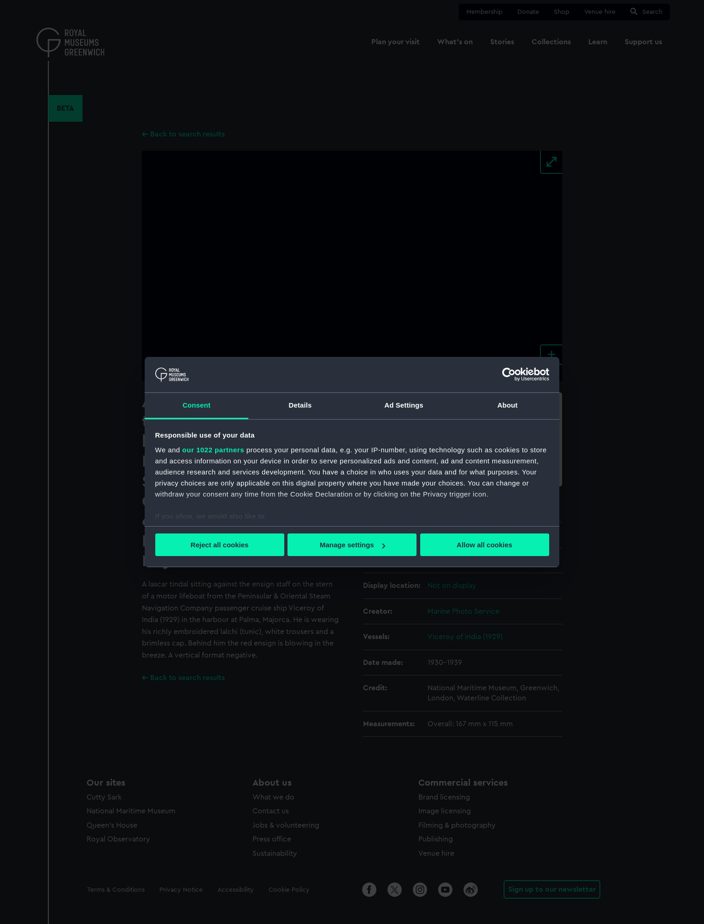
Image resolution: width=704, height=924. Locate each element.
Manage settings (352, 545)
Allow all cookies (484, 545)
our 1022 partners (213, 450)
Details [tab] (300, 405)
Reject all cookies (220, 545)
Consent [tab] (196, 405)
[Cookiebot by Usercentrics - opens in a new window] (509, 374)
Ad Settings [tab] (403, 405)
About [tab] (508, 405)
